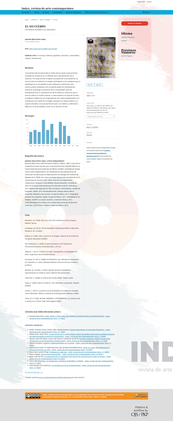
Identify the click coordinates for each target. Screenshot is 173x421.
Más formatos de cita (95, 116)
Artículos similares (33, 325)
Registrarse (141, 2)
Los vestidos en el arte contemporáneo (66, 365)
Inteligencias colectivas (58, 352)
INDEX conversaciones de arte (96, 12)
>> (41, 372)
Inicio (27, 20)
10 (38, 372)
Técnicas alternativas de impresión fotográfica (87, 330)
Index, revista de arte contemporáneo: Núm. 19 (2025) (72, 350)
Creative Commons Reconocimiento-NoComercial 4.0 (98, 153)
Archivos (46, 12)
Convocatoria (57, 12)
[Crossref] (140, 396)
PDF (91, 85)
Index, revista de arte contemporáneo (48, 8)
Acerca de (25, 12)
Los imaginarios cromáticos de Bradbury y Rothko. (65, 361)
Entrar (149, 2)
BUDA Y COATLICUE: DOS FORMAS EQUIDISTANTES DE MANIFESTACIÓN (77, 316)
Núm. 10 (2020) (45, 20)
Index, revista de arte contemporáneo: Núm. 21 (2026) (85, 336)
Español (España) (127, 37)
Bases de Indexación (73, 12)
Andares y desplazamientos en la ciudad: (59, 343)
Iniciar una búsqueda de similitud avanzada (53, 377)
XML (99, 85)
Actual (36, 12)
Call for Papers (126, 56)
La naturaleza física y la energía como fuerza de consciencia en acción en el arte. (74, 356)
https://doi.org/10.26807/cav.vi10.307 (43, 49)
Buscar (146, 12)
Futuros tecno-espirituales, (51, 354)
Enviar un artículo (135, 23)
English (124, 41)
